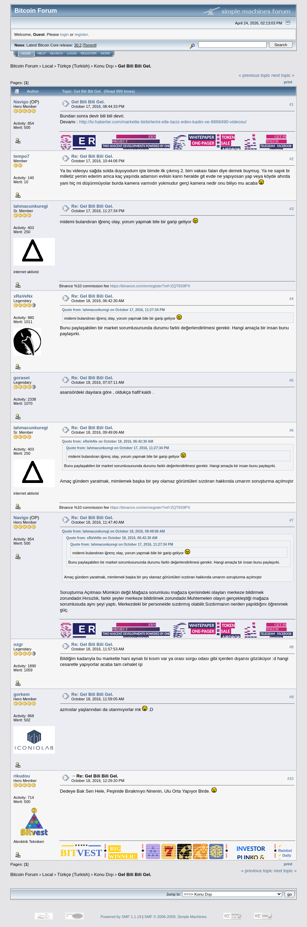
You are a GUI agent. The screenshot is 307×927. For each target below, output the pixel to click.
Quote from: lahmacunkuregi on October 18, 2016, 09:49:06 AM (113, 531)
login (64, 34)
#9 (291, 697)
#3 (291, 209)
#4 (291, 299)
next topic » (283, 75)
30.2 (77, 45)
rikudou (21, 776)
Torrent (90, 45)
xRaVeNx (23, 296)
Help (42, 53)
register (81, 34)
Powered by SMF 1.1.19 (121, 917)
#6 (291, 431)
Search (56, 53)
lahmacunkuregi (30, 206)
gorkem (21, 694)
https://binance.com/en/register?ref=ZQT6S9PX (150, 286)
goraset (21, 377)
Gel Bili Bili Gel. (134, 66)
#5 (291, 381)
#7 (291, 520)
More (105, 53)
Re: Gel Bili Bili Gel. (92, 156)
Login (72, 53)
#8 (291, 647)
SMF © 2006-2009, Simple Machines (176, 917)
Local (47, 66)
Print (288, 82)
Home (26, 53)
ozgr (18, 644)
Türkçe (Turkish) (73, 66)
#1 (291, 104)
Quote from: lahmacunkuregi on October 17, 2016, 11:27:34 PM (113, 310)
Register (89, 53)
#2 (291, 159)
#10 (290, 778)
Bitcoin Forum (24, 66)
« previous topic (254, 75)
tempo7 (21, 156)
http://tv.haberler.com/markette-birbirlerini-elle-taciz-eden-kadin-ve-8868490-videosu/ (162, 121)
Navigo (20, 101)
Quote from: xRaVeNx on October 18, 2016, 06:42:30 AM (107, 441)
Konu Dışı (103, 66)
